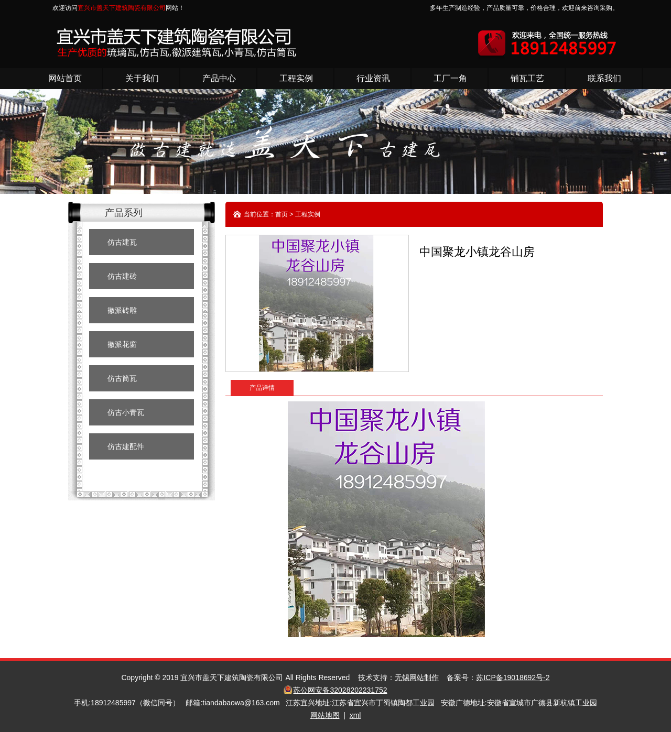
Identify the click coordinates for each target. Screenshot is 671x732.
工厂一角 (450, 78)
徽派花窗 (122, 344)
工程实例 (296, 78)
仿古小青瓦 (125, 412)
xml (355, 715)
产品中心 (219, 78)
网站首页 (65, 78)
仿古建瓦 (122, 242)
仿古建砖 (122, 276)
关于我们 (142, 78)
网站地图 (325, 715)
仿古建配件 (125, 446)
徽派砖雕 (122, 310)
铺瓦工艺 (527, 78)
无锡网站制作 (417, 677)
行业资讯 (373, 78)
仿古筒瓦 (122, 378)
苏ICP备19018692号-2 (512, 677)
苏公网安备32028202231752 (340, 690)
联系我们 (604, 78)
